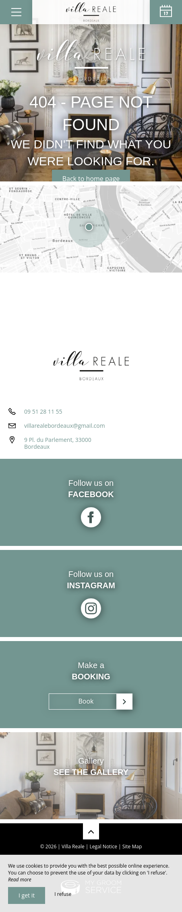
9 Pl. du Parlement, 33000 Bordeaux (57, 443)
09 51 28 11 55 (43, 411)
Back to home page (91, 178)
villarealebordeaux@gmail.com (64, 425)
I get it (27, 895)
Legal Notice (103, 846)
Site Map (132, 846)
